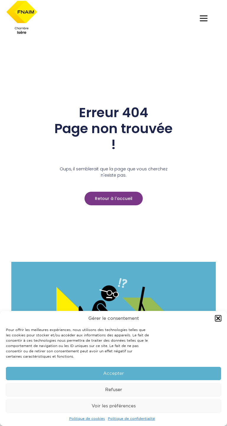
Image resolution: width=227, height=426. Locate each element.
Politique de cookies (87, 418)
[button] (218, 318)
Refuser (113, 390)
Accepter (113, 373)
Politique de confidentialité (131, 418)
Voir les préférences (114, 406)
